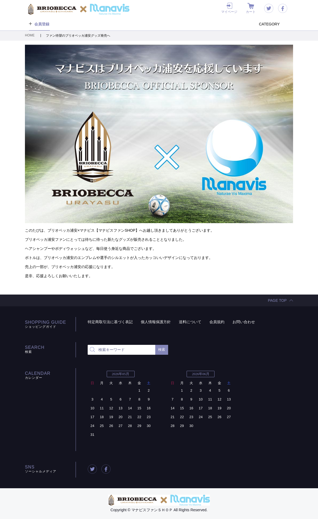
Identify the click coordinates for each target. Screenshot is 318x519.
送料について (190, 322)
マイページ (229, 12)
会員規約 (216, 322)
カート (251, 12)
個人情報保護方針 (156, 322)
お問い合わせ (243, 322)
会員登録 (41, 24)
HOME (30, 35)
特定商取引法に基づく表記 (110, 322)
